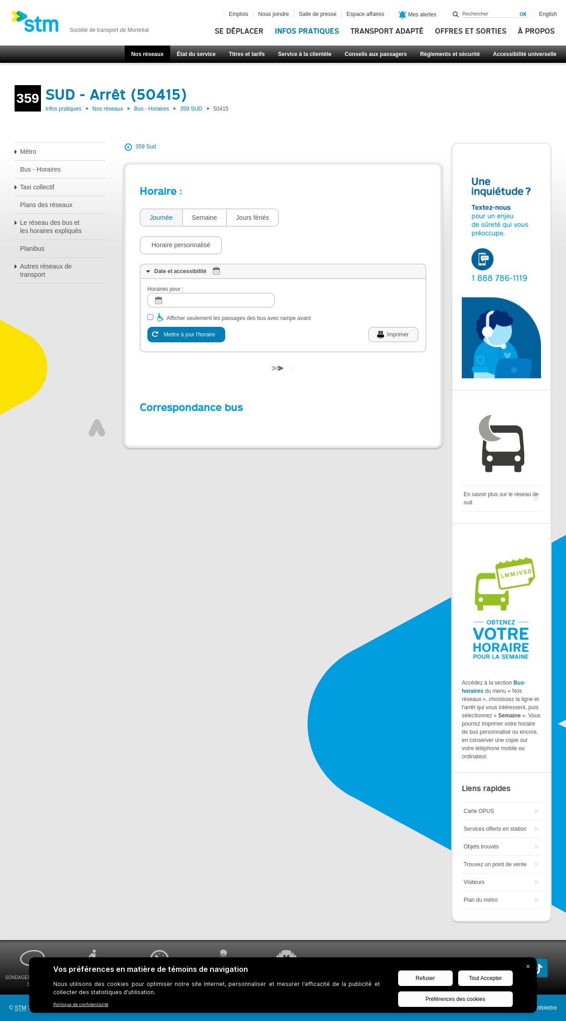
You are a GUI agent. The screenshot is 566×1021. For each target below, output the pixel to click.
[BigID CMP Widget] (283, 987)
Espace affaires (365, 14)
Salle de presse (318, 14)
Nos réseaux (147, 54)
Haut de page (97, 400)
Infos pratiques (307, 31)
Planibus (32, 248)
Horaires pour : (165, 262)
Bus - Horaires (151, 109)
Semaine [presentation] (204, 217)
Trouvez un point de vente (495, 864)
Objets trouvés (481, 846)
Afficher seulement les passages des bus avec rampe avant (239, 291)
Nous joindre (273, 14)
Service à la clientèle (304, 54)
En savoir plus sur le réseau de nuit (501, 498)
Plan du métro (481, 900)
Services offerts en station (495, 829)
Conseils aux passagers (375, 54)
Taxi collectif (37, 187)
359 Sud (146, 146)
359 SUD (191, 109)
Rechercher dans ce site (455, 14)
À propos (536, 31)
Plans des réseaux (46, 204)
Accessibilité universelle (524, 54)
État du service (196, 54)
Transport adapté (387, 31)
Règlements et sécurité (450, 54)
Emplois (238, 14)
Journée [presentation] (161, 217)
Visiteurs (474, 882)
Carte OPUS (479, 811)
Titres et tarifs (247, 54)
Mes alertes (417, 15)
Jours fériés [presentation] (252, 217)
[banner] (80, 24)
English (548, 14)
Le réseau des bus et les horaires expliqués (50, 226)
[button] (324, 217)
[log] (211, 272)
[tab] (161, 217)
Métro (28, 151)
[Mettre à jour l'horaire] (186, 307)
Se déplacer (239, 31)
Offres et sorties (470, 31)
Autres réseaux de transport (46, 270)
